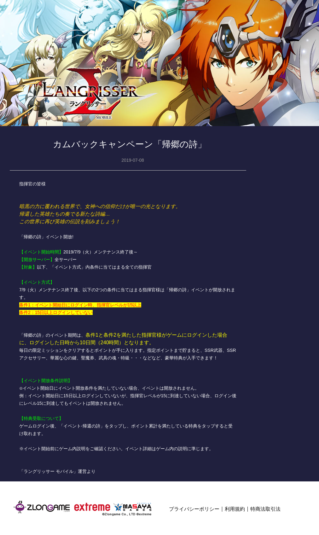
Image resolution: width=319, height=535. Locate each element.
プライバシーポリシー (194, 509)
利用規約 (235, 509)
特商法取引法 (265, 509)
